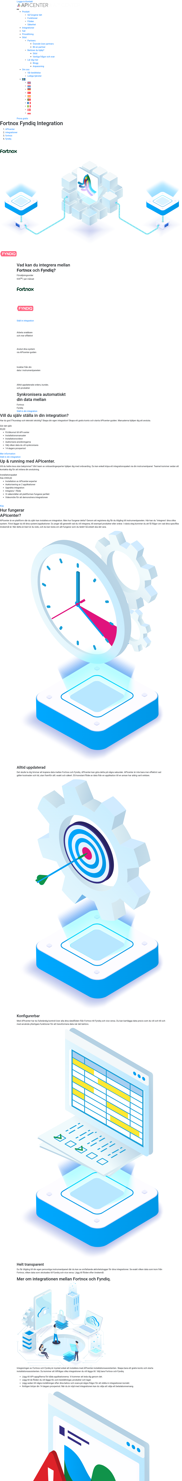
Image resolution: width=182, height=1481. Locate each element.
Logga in (21, 1)
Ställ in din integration (27, 411)
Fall (23, 31)
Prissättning (28, 34)
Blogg (35, 63)
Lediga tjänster (34, 76)
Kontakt (29, 1)
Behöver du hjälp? (35, 50)
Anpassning (38, 66)
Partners (31, 40)
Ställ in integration (25, 320)
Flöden (30, 21)
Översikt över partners (43, 44)
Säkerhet (31, 24)
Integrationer (28, 27)
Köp (2, 506)
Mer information (7, 453)
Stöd (24, 37)
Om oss (25, 69)
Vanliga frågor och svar (44, 56)
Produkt (26, 11)
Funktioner (32, 18)
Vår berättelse (34, 72)
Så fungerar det (34, 15)
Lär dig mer (32, 60)
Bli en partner (39, 47)
